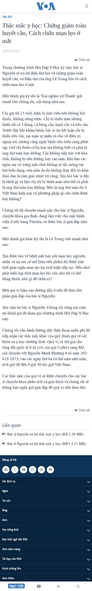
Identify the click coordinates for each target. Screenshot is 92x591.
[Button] (82, 59)
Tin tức (7, 17)
